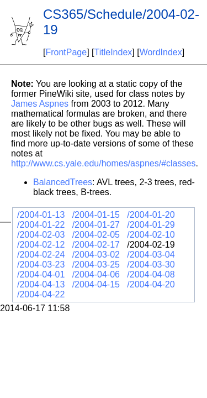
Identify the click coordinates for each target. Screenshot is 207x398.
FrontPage (66, 52)
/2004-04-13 (41, 284)
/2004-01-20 (150, 214)
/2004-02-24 (41, 254)
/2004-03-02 (96, 254)
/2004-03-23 (41, 264)
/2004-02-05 (96, 234)
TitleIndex (113, 52)
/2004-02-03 (41, 234)
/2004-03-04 (150, 254)
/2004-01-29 (150, 224)
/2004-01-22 (41, 224)
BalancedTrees (62, 182)
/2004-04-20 (150, 284)
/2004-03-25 (96, 264)
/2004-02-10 (150, 234)
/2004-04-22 (41, 294)
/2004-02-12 (41, 244)
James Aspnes (39, 103)
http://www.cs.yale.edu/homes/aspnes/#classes (103, 163)
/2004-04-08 (150, 274)
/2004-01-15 (96, 214)
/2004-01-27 (96, 224)
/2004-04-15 (96, 284)
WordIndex (161, 52)
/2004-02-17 (96, 244)
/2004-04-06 (96, 274)
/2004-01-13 (41, 214)
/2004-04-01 (41, 274)
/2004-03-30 (150, 264)
